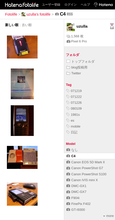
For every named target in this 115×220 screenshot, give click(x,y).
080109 (74, 108)
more (108, 216)
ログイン (70, 4)
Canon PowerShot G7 (84, 168)
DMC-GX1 (76, 186)
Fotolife (11, 14)
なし (72, 150)
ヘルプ (85, 4)
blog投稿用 (76, 67)
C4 (70, 156)
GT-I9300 (75, 210)
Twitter (73, 73)
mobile (73, 126)
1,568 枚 (75, 36)
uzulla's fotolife (36, 14)
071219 (74, 91)
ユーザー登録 (51, 4)
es (70, 120)
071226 (74, 103)
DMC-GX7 (76, 192)
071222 (74, 97)
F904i (72, 198)
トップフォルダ (80, 61)
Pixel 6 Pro (77, 41)
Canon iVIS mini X (82, 180)
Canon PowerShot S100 (86, 174)
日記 (71, 132)
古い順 (27, 25)
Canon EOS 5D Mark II (85, 162)
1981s (73, 115)
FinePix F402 (78, 204)
